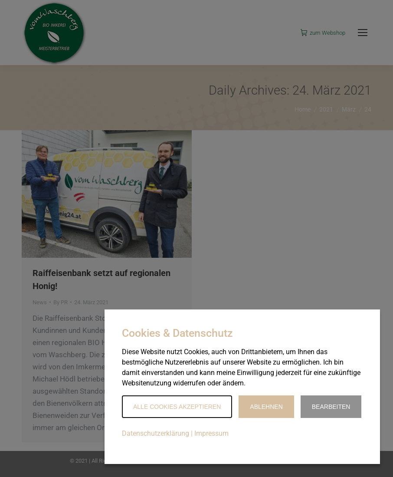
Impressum (211, 433)
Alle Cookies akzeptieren (177, 406)
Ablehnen (266, 406)
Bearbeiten (331, 406)
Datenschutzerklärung (155, 433)
